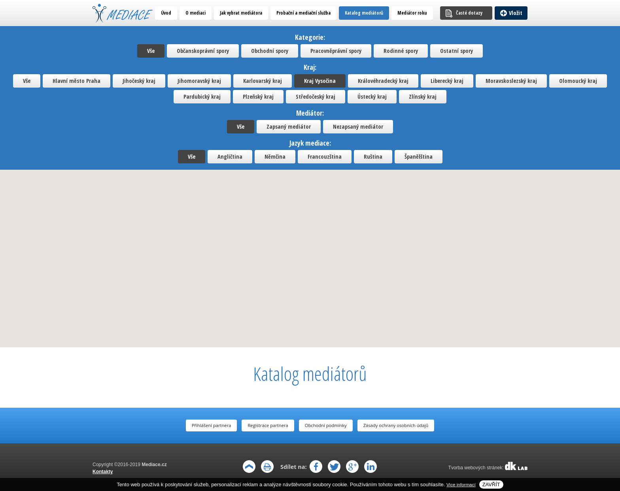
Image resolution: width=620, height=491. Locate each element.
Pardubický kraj (202, 96)
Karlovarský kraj (262, 80)
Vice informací (461, 484)
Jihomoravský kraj (199, 80)
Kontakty (103, 471)
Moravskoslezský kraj (511, 80)
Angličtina (229, 156)
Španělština (419, 156)
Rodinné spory (401, 50)
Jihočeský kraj (139, 80)
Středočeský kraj (315, 96)
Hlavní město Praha (76, 80)
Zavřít (491, 484)
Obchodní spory (269, 50)
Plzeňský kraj (258, 96)
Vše (151, 50)
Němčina (275, 156)
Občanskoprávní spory (203, 50)
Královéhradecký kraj (383, 80)
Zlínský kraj (423, 96)
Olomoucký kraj (578, 80)
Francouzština (325, 156)
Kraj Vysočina (320, 80)
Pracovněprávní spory (335, 50)
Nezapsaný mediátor (358, 126)
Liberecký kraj (447, 80)
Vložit (515, 13)
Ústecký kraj (372, 96)
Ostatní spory (456, 50)
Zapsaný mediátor (289, 126)
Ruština (373, 156)
